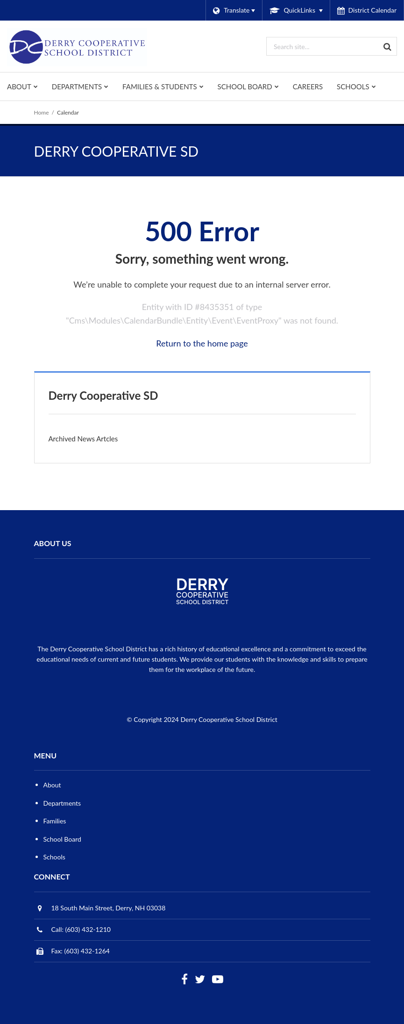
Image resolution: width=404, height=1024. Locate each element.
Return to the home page (202, 343)
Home (41, 112)
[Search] (387, 46)
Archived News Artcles (83, 438)
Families (54, 821)
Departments (62, 803)
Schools (54, 857)
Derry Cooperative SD (103, 395)
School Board (62, 839)
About (52, 785)
